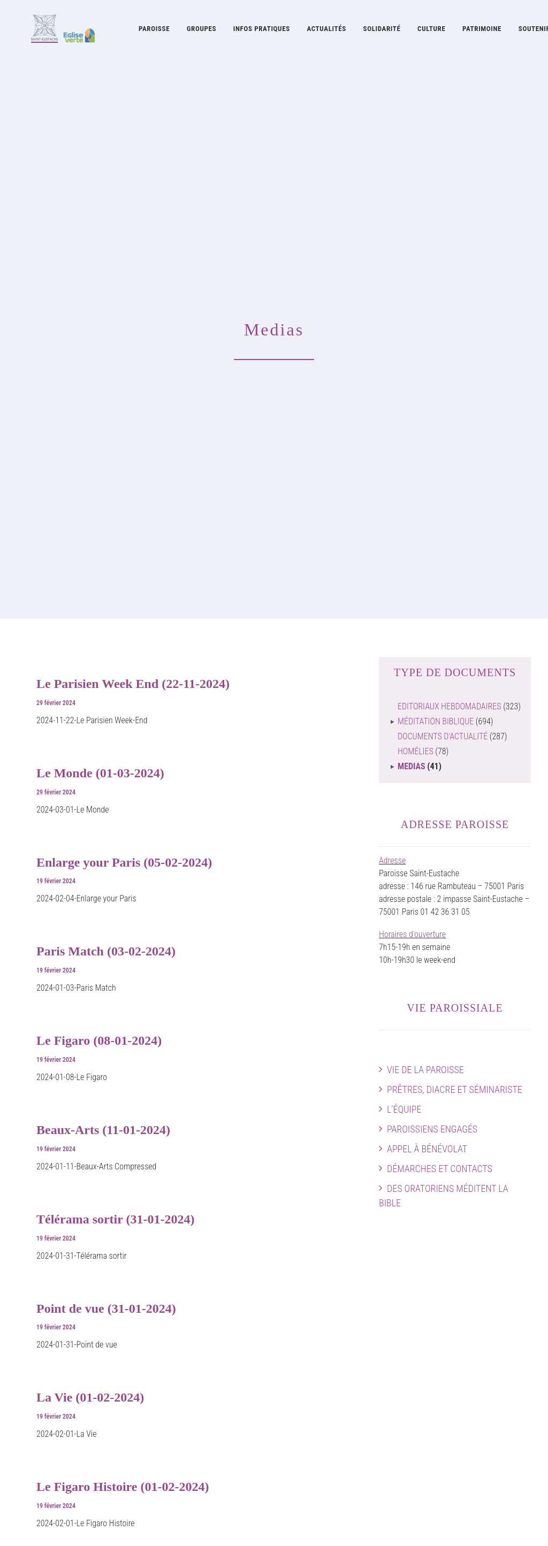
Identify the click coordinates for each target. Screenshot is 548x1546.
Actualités (326, 31)
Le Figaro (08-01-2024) (99, 576)
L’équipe (404, 644)
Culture (431, 31)
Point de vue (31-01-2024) (106, 844)
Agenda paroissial (501, 1299)
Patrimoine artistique (328, 1324)
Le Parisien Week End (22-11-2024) (133, 219)
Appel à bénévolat (427, 684)
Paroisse (154, 31)
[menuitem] (154, 30)
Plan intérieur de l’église (492, 1337)
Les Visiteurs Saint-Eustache (202, 1433)
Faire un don (510, 1363)
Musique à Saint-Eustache (198, 1286)
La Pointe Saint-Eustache (196, 1420)
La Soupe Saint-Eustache (196, 1408)
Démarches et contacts (439, 704)
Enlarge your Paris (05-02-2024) (124, 398)
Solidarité (382, 31)
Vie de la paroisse (425, 605)
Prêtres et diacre (44, 1299)
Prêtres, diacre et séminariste (454, 625)
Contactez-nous (505, 1376)
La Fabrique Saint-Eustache (338, 1350)
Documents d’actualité (330, 1459)
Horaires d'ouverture (412, 470)
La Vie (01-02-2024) (90, 933)
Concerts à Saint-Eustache (199, 1363)
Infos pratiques (261, 31)
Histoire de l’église (323, 1299)
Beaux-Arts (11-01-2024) (103, 665)
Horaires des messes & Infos (483, 1311)
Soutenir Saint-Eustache (56, 1420)
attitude (156, 1525)
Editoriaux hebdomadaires (449, 242)
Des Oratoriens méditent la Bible (443, 731)
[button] (473, 1420)
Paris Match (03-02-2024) (106, 487)
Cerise (165, 1446)
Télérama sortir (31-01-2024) (115, 755)
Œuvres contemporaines (333, 1311)
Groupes (201, 31)
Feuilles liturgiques (324, 1420)
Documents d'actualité (443, 272)
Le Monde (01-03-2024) (100, 309)
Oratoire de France (323, 1286)
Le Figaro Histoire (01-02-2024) (122, 1022)
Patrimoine (481, 31)
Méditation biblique (436, 257)
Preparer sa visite (502, 1324)
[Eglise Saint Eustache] (53, 30)
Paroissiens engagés (432, 664)
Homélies (415, 287)
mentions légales (108, 1525)
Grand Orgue (176, 1350)
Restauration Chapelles (331, 1337)
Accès (521, 1286)
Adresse (392, 396)
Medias (411, 302)
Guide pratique (317, 1472)
